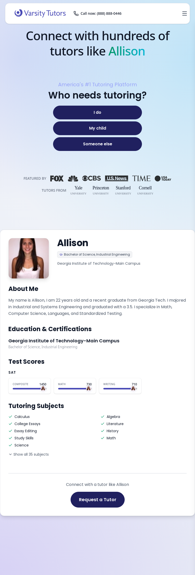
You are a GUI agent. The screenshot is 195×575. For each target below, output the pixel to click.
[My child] (97, 128)
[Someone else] (97, 144)
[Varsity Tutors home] (40, 13)
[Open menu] (185, 13)
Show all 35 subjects (28, 454)
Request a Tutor (97, 499)
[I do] (97, 112)
